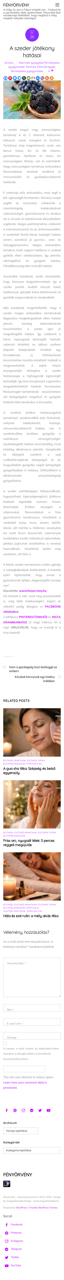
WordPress (21, 1207)
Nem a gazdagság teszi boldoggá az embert (33, 669)
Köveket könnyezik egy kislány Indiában (35, 679)
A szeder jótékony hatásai (32, 51)
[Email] (29, 78)
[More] (52, 78)
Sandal (9, 62)
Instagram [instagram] (13, 1241)
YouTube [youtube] (12, 1265)
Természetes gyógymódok (27, 71)
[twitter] (40, 1110)
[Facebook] (6, 78)
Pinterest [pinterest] (12, 1232)
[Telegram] (19, 78)
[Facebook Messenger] (15, 78)
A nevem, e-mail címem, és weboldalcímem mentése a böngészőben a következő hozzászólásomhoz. (31, 1054)
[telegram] (31, 1110)
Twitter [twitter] (11, 1257)
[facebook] (6, 1110)
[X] (24, 78)
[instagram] (23, 1110)
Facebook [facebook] (13, 1224)
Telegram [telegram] (12, 1249)
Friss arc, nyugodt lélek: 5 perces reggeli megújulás (28, 842)
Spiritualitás (34, 763)
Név (10, 1009)
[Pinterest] (10, 78)
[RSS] (47, 78)
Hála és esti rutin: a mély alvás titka (30, 916)
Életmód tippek (46, 66)
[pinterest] (15, 1110)
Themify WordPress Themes (43, 1207)
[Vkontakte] (38, 78)
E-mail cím (15, 1023)
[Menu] (57, 4)
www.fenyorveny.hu (32, 591)
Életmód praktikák (14, 760)
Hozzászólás (16, 963)
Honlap (12, 1037)
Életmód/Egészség (14, 763)
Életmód (31, 66)
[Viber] (42, 78)
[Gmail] (33, 78)
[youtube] (48, 1110)
